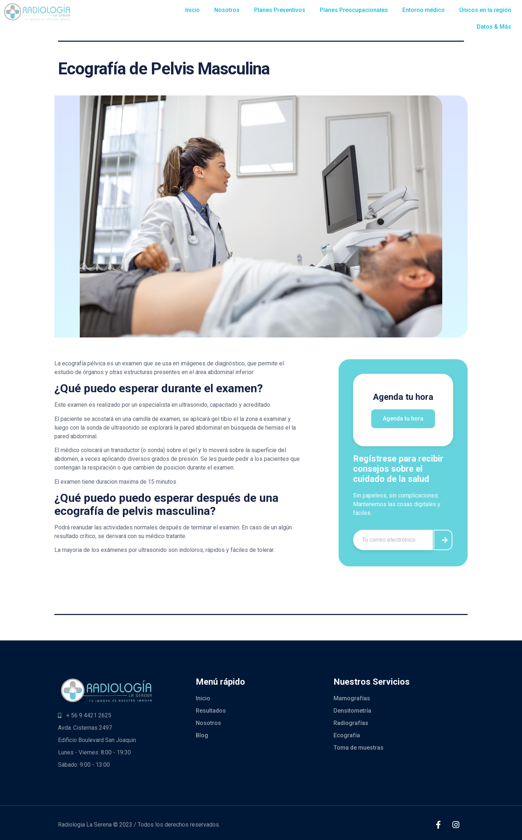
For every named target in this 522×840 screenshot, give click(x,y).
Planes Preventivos (279, 10)
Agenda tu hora (403, 418)
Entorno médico (423, 10)
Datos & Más (494, 26)
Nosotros (227, 10)
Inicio (192, 10)
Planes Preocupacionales (354, 10)
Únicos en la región (485, 10)
